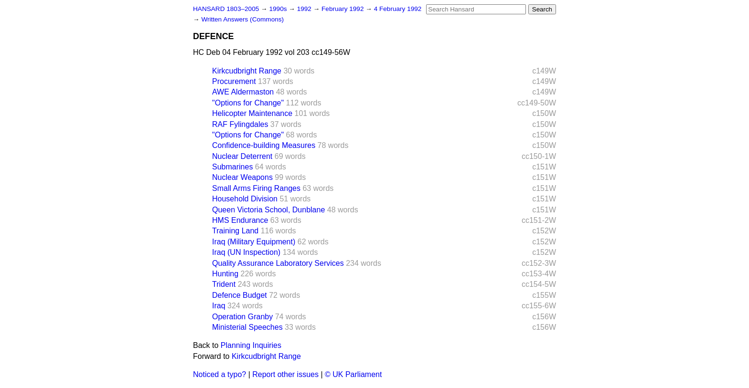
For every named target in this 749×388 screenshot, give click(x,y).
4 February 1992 (398, 8)
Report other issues (285, 374)
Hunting (225, 274)
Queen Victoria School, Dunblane (268, 210)
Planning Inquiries (251, 345)
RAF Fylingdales (240, 124)
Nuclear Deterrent (242, 156)
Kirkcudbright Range (246, 71)
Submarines (232, 167)
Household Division (245, 199)
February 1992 (343, 8)
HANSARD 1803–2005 (226, 8)
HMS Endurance (240, 220)
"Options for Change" (248, 103)
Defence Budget (239, 295)
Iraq (218, 306)
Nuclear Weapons (242, 177)
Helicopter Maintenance (252, 113)
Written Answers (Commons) (242, 19)
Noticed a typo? (219, 374)
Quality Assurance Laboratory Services (278, 263)
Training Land (235, 231)
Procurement (234, 81)
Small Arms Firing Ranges (256, 188)
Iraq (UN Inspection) (246, 252)
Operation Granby (242, 317)
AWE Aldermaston (243, 92)
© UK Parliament (353, 374)
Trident (223, 284)
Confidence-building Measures (263, 145)
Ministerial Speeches (247, 327)
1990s (279, 8)
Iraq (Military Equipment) (253, 242)
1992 (305, 8)
